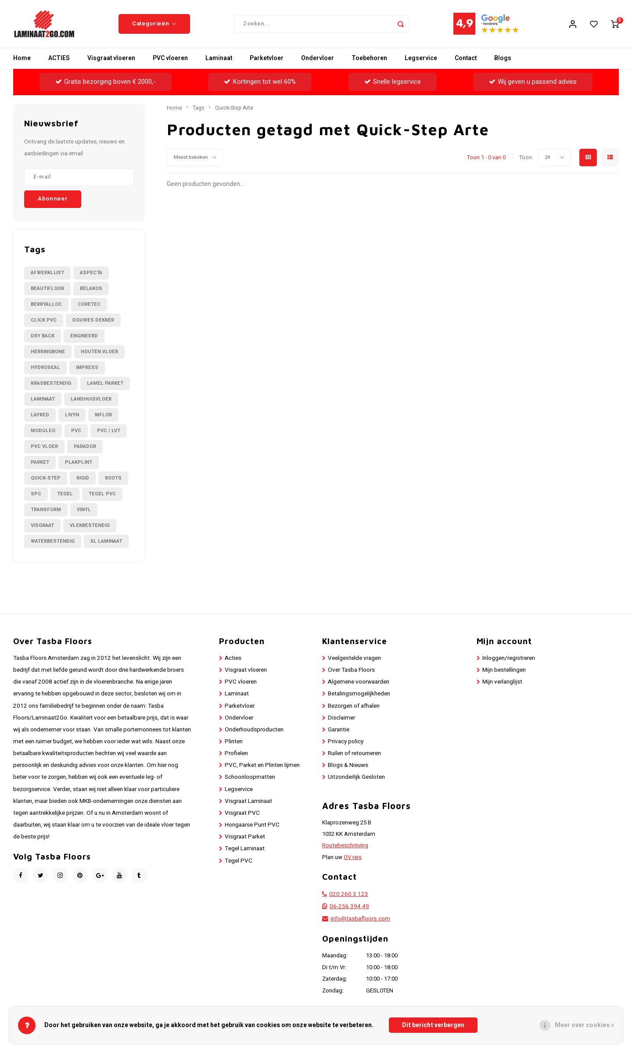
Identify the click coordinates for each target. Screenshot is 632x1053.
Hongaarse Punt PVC (252, 825)
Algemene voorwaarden (358, 682)
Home (22, 59)
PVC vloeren (170, 59)
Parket (40, 462)
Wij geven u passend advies (533, 82)
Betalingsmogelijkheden (359, 694)
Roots (113, 478)
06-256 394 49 (349, 907)
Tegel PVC (102, 494)
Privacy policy (345, 742)
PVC (76, 431)
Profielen (236, 754)
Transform (46, 510)
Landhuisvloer (91, 399)
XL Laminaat (106, 541)
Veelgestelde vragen (354, 658)
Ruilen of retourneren (354, 754)
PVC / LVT (108, 431)
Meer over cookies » (584, 1025)
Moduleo (43, 431)
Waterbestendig (53, 541)
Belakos (91, 289)
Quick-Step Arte (234, 108)
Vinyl (84, 510)
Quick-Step (46, 478)
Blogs (502, 59)
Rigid (82, 478)
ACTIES (59, 59)
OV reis (353, 857)
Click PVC (44, 320)
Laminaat (218, 59)
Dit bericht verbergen (433, 1025)
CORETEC (89, 304)
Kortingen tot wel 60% (260, 82)
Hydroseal (45, 368)
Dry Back (42, 336)
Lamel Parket (105, 383)
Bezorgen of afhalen (354, 706)
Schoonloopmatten (250, 778)
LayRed (40, 415)
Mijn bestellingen (504, 670)
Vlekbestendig (90, 526)
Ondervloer (317, 59)
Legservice (421, 59)
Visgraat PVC (242, 813)
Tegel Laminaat (245, 849)
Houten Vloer (99, 352)
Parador (85, 447)
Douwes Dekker (93, 320)
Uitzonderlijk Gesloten (356, 778)
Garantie (338, 730)
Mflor (103, 415)
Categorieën (154, 24)
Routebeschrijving (345, 846)
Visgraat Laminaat (248, 801)
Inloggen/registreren (508, 658)
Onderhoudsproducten (254, 730)
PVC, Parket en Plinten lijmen (262, 766)
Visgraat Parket (245, 837)
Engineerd (84, 336)
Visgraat (42, 526)
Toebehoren (369, 59)
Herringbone (48, 352)
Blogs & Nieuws (348, 766)
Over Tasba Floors (351, 670)
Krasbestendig (51, 383)
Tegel (65, 494)
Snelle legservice (392, 82)
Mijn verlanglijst (502, 682)
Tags (199, 108)
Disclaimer (341, 718)
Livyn (72, 415)
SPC (36, 494)
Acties (233, 658)
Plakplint (78, 462)
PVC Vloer (44, 447)
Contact (466, 59)
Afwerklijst (47, 273)
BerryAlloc (46, 304)
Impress (87, 368)
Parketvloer (267, 59)
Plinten (234, 742)
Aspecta (91, 273)
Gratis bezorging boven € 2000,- (105, 82)
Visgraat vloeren (111, 59)
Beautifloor (47, 289)
